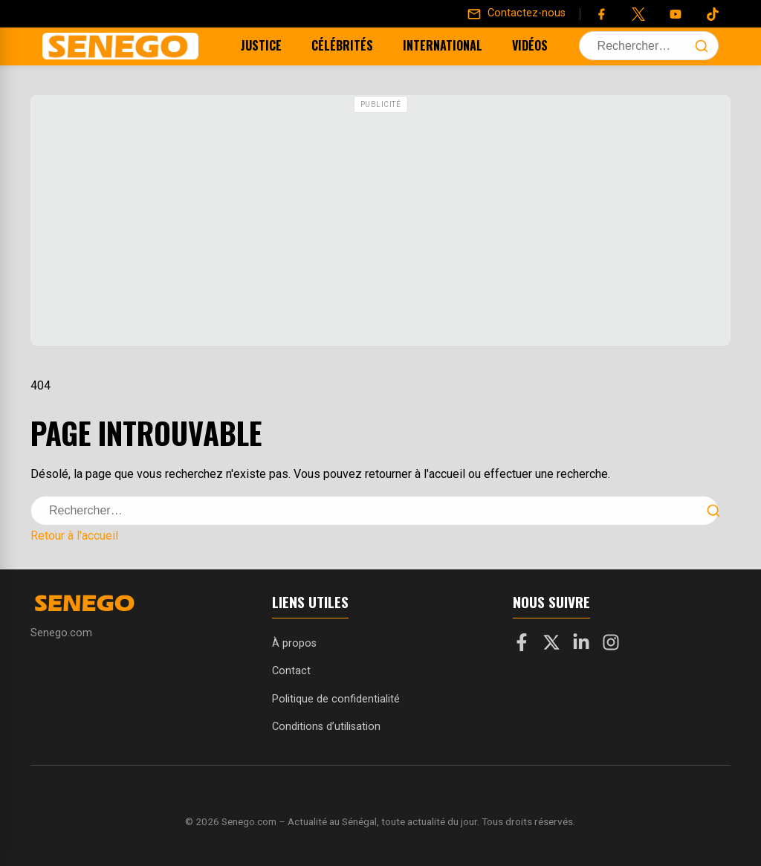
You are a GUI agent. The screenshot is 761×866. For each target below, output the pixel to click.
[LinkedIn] (581, 645)
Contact (291, 671)
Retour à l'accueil (74, 536)
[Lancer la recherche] (701, 46)
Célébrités (323, 45)
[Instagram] (611, 645)
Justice (242, 45)
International (424, 45)
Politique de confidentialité (336, 699)
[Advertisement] (380, 222)
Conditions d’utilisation (326, 726)
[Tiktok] (712, 14)
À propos (294, 643)
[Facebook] (601, 14)
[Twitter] (638, 14)
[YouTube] (675, 14)
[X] (551, 645)
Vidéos (511, 45)
